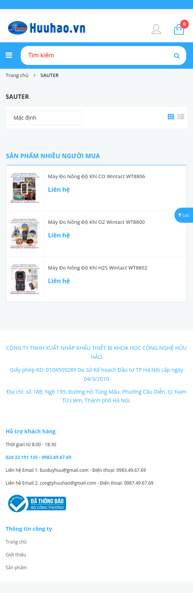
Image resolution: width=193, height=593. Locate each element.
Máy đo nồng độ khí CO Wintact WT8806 (96, 176)
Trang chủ (16, 542)
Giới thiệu (16, 554)
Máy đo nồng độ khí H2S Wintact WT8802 (97, 267)
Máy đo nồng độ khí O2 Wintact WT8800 (96, 222)
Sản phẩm (16, 567)
